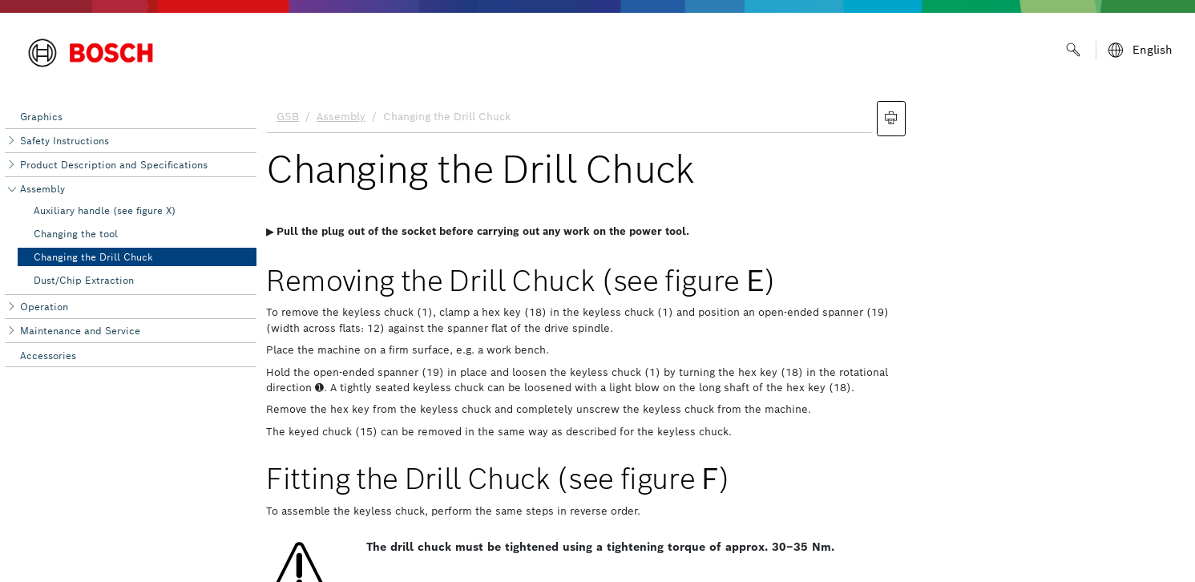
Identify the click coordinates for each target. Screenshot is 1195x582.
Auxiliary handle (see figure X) (105, 210)
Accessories (48, 356)
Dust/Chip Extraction (84, 280)
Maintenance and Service (80, 331)
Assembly (42, 189)
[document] (725, 337)
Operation (44, 307)
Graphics (41, 117)
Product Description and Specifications (114, 165)
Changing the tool (76, 234)
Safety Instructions (64, 141)
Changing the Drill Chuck (93, 257)
